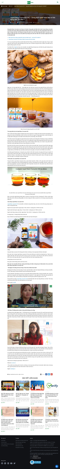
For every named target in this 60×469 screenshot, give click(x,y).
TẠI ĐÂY (14, 282)
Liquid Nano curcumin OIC (12, 204)
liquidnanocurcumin (14, 374)
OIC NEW (23, 22)
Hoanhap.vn (12, 368)
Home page (4, 6)
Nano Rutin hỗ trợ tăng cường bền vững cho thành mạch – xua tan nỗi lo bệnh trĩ (24, 37)
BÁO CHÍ (10, 6)
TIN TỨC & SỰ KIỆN (28, 22)
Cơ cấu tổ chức (4, 442)
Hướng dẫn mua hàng (20, 447)
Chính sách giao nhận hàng (20, 442)
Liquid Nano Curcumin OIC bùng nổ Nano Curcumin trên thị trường (21, 39)
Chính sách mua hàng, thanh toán (22, 440)
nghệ (16, 47)
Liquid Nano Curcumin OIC (22, 278)
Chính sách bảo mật (19, 445)
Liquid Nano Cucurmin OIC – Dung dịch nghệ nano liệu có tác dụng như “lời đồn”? (30, 6)
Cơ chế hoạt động (4, 445)
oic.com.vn (13, 362)
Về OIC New (3, 440)
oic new (22, 374)
